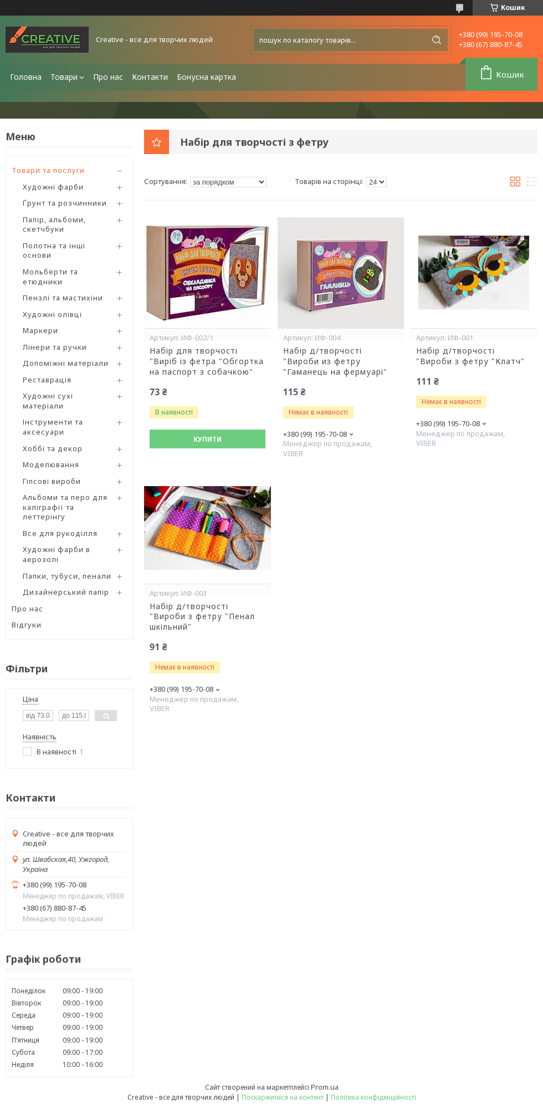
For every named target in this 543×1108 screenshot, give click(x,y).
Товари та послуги (48, 170)
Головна (26, 77)
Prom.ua (325, 1087)
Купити (207, 439)
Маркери (40, 330)
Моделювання (51, 464)
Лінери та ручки (55, 347)
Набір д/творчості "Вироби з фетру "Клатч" (470, 356)
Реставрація (47, 380)
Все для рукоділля (60, 533)
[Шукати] (437, 40)
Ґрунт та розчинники (65, 203)
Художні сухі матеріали (48, 401)
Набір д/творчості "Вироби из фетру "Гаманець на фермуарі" (335, 361)
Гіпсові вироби (52, 481)
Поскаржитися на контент (283, 1097)
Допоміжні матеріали (66, 363)
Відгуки (27, 625)
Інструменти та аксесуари (53, 427)
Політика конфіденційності (373, 1097)
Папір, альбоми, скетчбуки (54, 224)
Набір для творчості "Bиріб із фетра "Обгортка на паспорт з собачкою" (207, 361)
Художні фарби (53, 187)
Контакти (150, 77)
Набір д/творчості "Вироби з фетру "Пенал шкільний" (202, 616)
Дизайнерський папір (66, 592)
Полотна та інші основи (54, 251)
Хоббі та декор (53, 448)
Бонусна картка (206, 77)
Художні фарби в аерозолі (56, 554)
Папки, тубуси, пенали (67, 576)
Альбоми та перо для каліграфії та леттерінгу (65, 507)
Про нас (108, 77)
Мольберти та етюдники (50, 277)
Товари (64, 77)
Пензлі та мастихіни (63, 298)
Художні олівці (52, 314)
